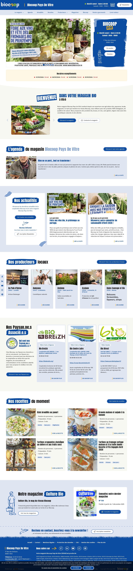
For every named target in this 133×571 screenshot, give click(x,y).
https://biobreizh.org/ (46, 361)
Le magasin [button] (18, 12)
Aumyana (37, 288)
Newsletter (124, 5)
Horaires (110, 54)
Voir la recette (57, 433)
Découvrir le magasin (67, 120)
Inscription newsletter (102, 531)
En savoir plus (57, 378)
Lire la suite (119, 175)
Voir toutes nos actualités (25, 217)
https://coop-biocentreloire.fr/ (80, 363)
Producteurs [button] (62, 12)
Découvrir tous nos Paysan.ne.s (19, 374)
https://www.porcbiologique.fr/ (111, 361)
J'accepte (88, 568)
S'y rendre (109, 48)
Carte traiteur (114, 12)
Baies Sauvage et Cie (116, 288)
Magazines (75, 12)
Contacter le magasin (89, 120)
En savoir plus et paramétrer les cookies (54, 568)
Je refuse (76, 568)
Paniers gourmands (99, 12)
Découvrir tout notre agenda (115, 149)
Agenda (30, 12)
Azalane (85, 288)
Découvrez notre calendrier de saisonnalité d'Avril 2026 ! (104, 221)
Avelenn (60, 288)
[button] (7, 43)
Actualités (40, 12)
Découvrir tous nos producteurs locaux (111, 262)
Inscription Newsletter (25, 234)
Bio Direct (105, 348)
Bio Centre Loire (77, 348)
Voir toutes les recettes (116, 401)
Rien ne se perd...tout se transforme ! (54, 160)
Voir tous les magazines (28, 513)
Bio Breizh (43, 348)
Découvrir (22, 305)
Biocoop (85, 12)
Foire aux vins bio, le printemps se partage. (65, 221)
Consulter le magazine (109, 512)
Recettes (50, 12)
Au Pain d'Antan (15, 288)
